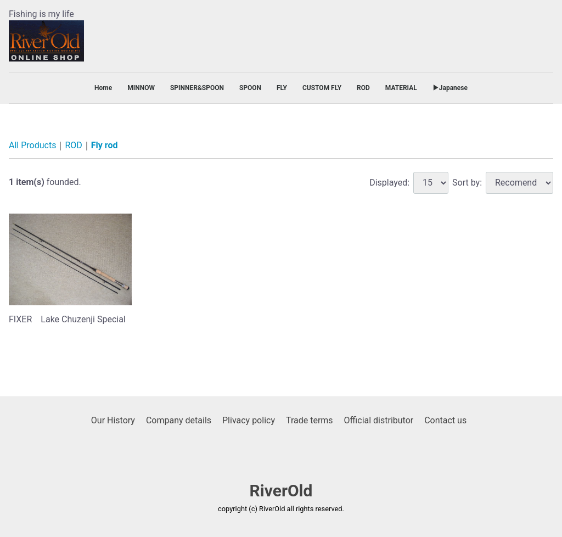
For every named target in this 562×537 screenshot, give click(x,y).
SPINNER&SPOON (197, 88)
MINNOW (141, 88)
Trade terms (309, 420)
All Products (32, 146)
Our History (113, 420)
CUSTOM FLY (321, 88)
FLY (282, 88)
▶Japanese (450, 88)
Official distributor (379, 420)
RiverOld (281, 491)
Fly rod (104, 146)
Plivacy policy (248, 420)
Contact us (445, 420)
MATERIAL (401, 88)
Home (103, 88)
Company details (178, 420)
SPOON (250, 88)
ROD (363, 88)
